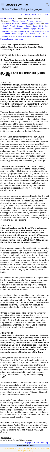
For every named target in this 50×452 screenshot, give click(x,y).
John (16, 18)
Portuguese (22, 31)
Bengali (39, 21)
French (12, 26)
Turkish (32, 34)
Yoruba (44, 36)
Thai (26, 34)
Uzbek (13, 36)
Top (46, 443)
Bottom (45, 14)
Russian (31, 31)
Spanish (7, 34)
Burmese (5, 23)
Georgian (20, 26)
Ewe (46, 23)
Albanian (15, 21)
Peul (14, 31)
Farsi (5, 26)
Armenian (30, 21)
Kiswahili (26, 29)
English (9, 18)
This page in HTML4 (28, 14)
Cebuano (14, 23)
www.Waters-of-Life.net (25, 446)
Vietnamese (21, 36)
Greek (28, 26)
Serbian (39, 31)
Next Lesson (19, 39)
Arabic (22, 21)
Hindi (41, 26)
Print (39, 14)
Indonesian (7, 29)
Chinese (23, 23)
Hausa (35, 26)
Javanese (17, 29)
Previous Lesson (6, 39)
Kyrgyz (33, 29)
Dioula (30, 23)
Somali (46, 31)
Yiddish (37, 36)
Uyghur (5, 36)
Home (2, 18)
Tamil (14, 34)
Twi (38, 34)
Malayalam (6, 31)
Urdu (43, 34)
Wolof (30, 36)
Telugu (20, 34)
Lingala (41, 29)
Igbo (46, 26)
